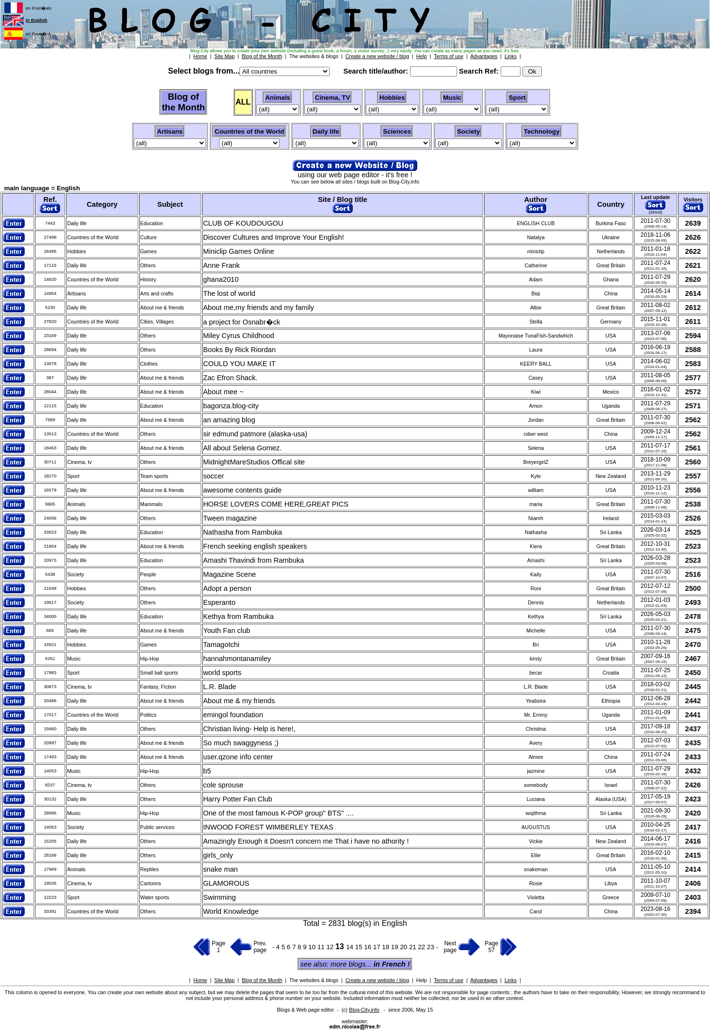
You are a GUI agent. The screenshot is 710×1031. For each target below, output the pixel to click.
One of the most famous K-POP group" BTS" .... (278, 813)
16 (368, 947)
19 (395, 947)
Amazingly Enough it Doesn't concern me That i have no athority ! (306, 841)
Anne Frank (221, 265)
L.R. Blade (219, 687)
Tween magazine (230, 518)
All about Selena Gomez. (242, 448)
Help (421, 980)
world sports (222, 673)
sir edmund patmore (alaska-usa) (255, 434)
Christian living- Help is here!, (249, 729)
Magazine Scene (229, 574)
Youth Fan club (226, 630)
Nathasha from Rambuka (242, 532)
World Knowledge (231, 911)
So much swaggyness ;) (241, 743)
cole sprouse (223, 785)
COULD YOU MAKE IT (239, 364)
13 (340, 946)
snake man (220, 869)
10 (312, 947)
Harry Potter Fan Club (237, 799)
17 (377, 947)
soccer (213, 476)
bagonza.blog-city (231, 406)
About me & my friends (239, 701)
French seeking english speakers (255, 546)
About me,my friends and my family (258, 307)
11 (322, 947)
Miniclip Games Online (238, 251)
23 (431, 947)
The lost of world (229, 293)
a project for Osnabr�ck (241, 322)
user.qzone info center (238, 757)
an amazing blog (229, 420)
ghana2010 (220, 279)
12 (330, 947)
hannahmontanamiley (237, 658)
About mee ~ (223, 392)
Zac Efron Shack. (230, 378)
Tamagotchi (221, 644)
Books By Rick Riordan (239, 350)
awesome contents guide (242, 490)
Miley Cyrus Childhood (238, 335)
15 (359, 947)
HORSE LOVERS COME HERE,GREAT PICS (275, 504)
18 (386, 947)
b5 (207, 771)
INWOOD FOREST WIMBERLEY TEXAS (268, 827)
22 (422, 947)
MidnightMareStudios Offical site (254, 462)
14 (350, 947)
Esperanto (219, 602)
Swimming (219, 897)
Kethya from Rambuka (238, 616)
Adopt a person (227, 588)
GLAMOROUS (226, 883)
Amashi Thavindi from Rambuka (253, 560)
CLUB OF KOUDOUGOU (243, 223)
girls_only (218, 855)
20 (404, 947)
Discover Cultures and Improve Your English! (273, 237)
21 (413, 947)
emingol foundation (233, 715)
